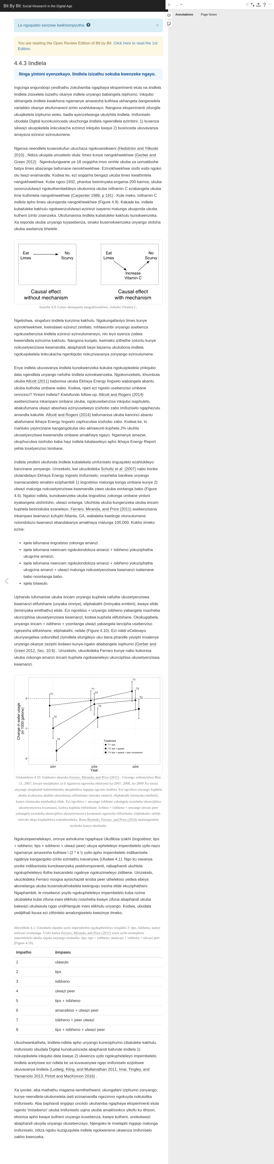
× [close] (157, 25)
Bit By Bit (38, 6)
